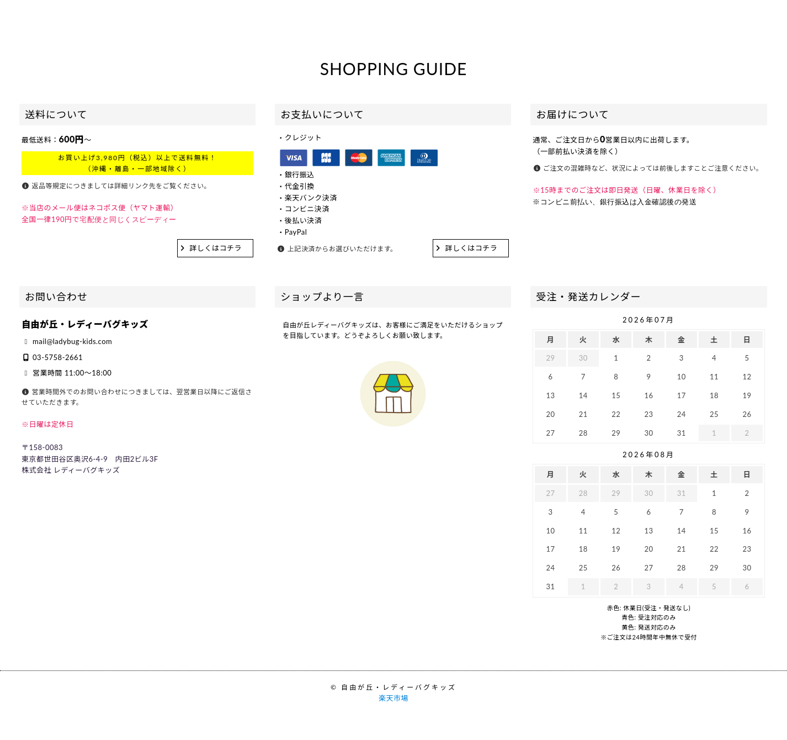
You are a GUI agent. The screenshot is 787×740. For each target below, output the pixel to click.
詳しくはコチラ (216, 248)
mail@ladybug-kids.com (72, 341)
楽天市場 (393, 698)
